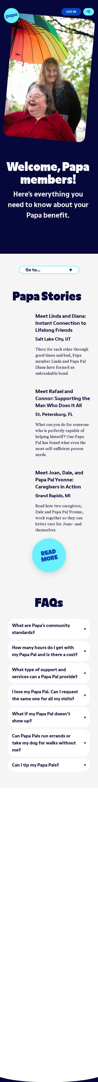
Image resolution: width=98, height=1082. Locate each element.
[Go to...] (49, 270)
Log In (71, 12)
